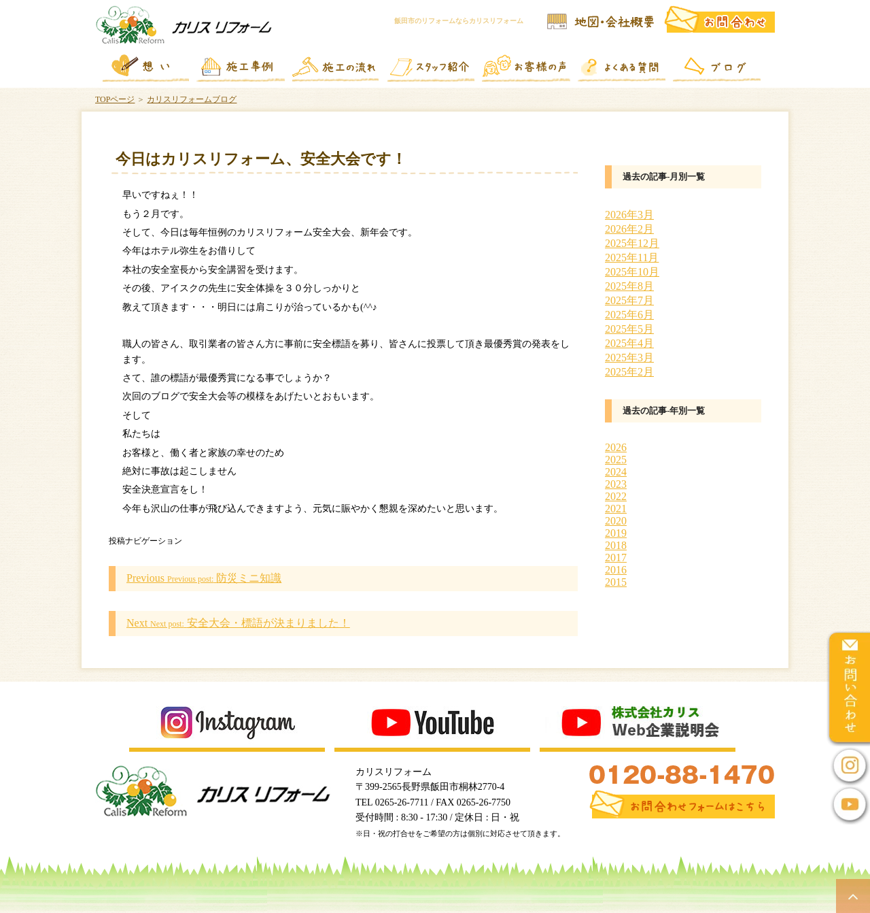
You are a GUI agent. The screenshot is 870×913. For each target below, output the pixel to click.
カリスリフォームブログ (192, 99)
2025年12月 (632, 243)
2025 (616, 459)
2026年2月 (629, 229)
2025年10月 (632, 272)
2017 (616, 557)
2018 (616, 545)
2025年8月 (629, 286)
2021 (616, 508)
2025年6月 (629, 314)
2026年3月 (629, 214)
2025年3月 (629, 357)
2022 (616, 496)
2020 (616, 521)
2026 (616, 447)
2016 (616, 570)
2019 (616, 533)
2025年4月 (629, 343)
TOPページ (115, 99)
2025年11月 (632, 257)
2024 (616, 472)
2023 (616, 484)
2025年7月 (629, 300)
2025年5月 (629, 329)
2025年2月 (629, 372)
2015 (616, 582)
